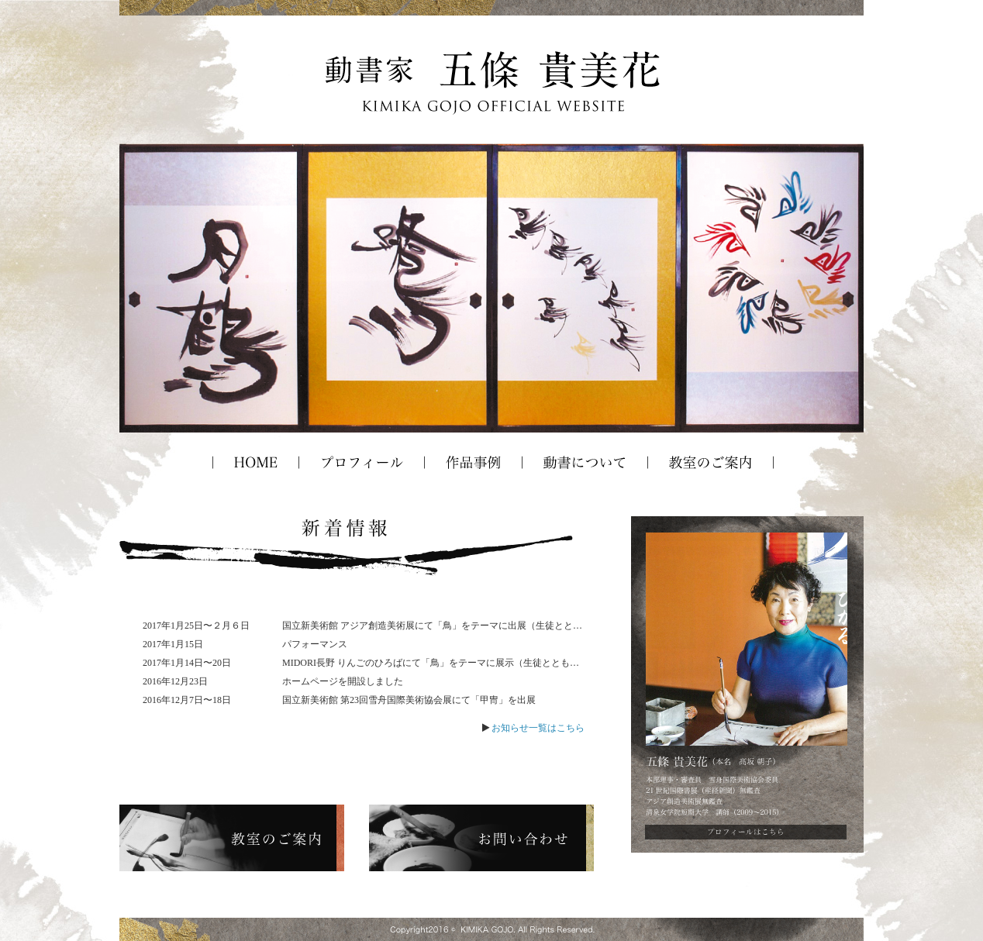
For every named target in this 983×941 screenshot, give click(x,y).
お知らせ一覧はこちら (538, 727)
